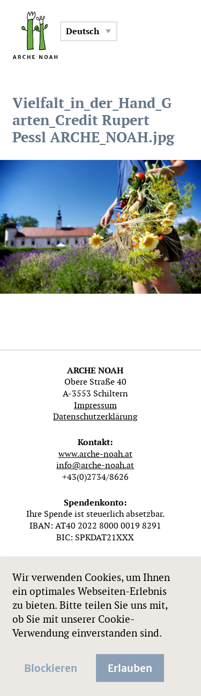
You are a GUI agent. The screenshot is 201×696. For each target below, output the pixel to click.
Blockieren (50, 667)
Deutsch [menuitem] (82, 31)
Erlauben (130, 667)
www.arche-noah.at (95, 454)
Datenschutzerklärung (95, 416)
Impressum (95, 405)
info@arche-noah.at (95, 465)
